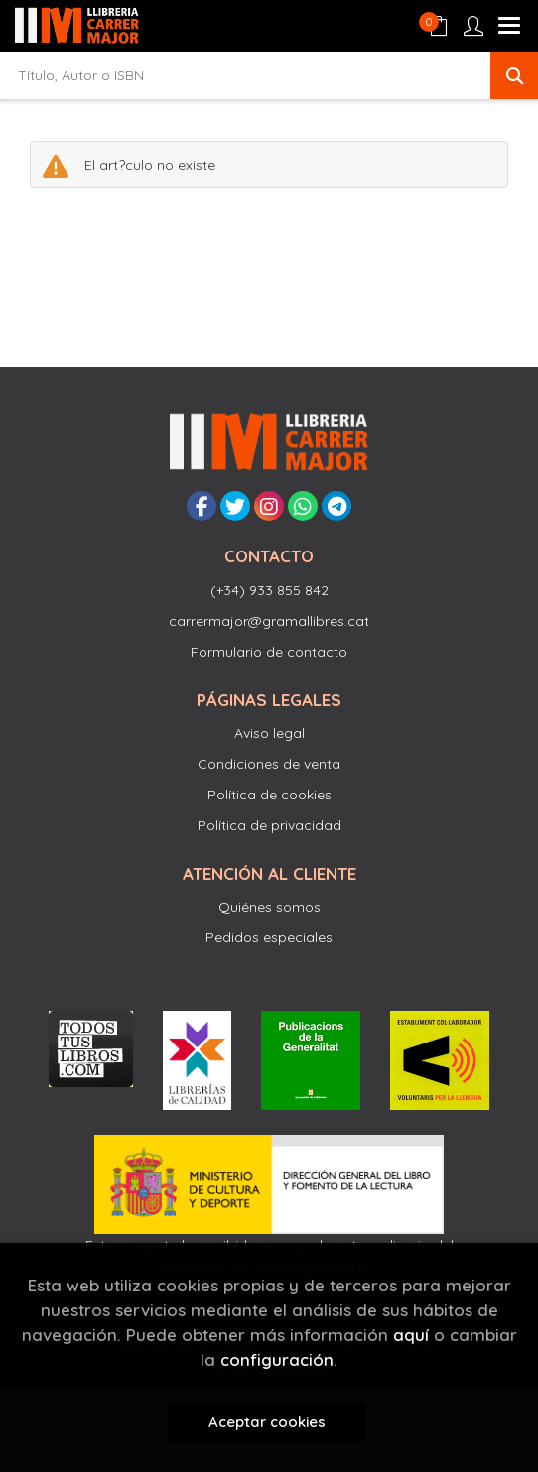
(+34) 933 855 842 (269, 590)
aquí (411, 1334)
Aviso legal (269, 733)
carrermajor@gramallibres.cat (269, 621)
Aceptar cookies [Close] (267, 1421)
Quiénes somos (269, 907)
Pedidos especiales (269, 937)
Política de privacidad (269, 825)
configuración (277, 1359)
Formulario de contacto (269, 652)
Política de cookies (269, 794)
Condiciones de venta (269, 764)
